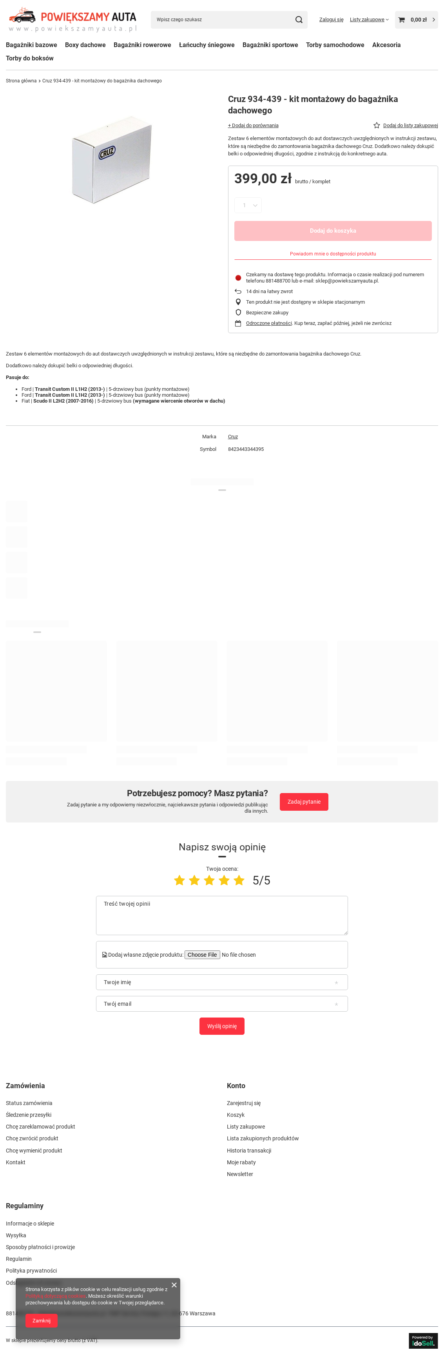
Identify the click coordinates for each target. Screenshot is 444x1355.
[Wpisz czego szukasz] (229, 20)
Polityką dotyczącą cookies (55, 1296)
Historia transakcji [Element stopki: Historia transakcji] (249, 1150)
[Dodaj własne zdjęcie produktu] (238, 954)
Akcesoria (386, 45)
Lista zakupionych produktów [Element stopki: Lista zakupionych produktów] (263, 1138)
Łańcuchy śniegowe (207, 45)
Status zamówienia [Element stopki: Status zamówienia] (29, 1103)
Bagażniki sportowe (270, 45)
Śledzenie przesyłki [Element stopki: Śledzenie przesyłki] (28, 1115)
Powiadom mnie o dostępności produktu (333, 254)
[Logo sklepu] (72, 19)
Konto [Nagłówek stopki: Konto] (236, 1085)
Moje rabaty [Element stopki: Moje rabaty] (241, 1162)
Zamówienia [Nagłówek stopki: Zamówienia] (25, 1085)
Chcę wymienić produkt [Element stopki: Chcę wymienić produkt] (34, 1150)
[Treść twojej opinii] (222, 915)
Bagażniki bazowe (31, 45)
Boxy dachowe (85, 45)
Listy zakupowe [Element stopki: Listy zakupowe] (246, 1126)
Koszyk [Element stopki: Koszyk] (236, 1115)
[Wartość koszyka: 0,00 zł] (416, 20)
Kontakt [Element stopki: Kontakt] (15, 1162)
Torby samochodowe (335, 45)
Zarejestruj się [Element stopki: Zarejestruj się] (244, 1103)
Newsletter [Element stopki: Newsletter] (240, 1174)
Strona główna (21, 81)
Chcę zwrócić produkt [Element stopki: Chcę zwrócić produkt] (32, 1138)
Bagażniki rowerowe (142, 45)
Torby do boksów (30, 58)
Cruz (233, 437)
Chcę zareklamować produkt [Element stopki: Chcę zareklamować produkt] (40, 1126)
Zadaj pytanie (304, 802)
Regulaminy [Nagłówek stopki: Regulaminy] (24, 1206)
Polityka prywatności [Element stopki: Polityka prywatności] (31, 1270)
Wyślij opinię (222, 1026)
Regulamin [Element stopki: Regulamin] (19, 1259)
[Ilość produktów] (245, 205)
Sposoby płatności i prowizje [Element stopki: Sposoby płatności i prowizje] (40, 1247)
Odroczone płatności (269, 323)
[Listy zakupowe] (369, 19)
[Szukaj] (299, 20)
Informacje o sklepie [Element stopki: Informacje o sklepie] (30, 1223)
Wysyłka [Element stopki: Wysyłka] (16, 1235)
